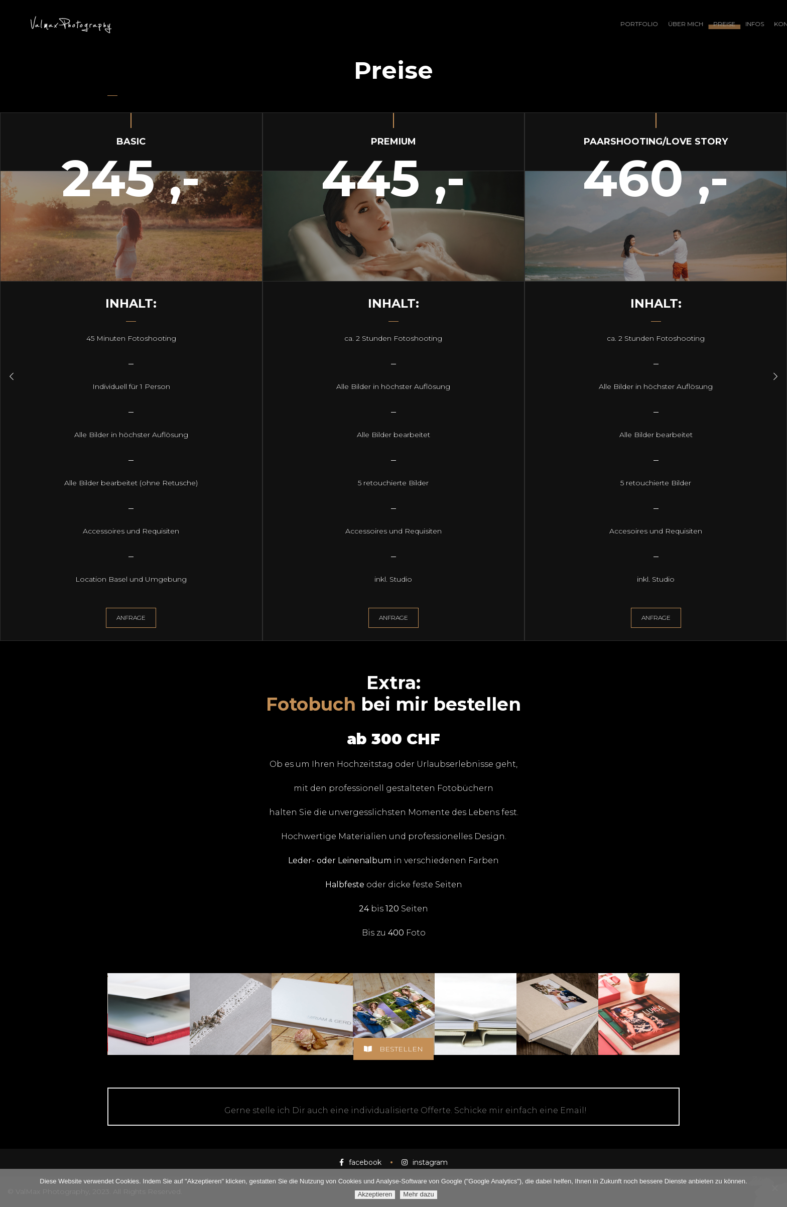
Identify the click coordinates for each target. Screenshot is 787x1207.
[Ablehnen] (774, 1188)
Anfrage (131, 617)
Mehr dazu (419, 1194)
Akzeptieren (375, 1194)
